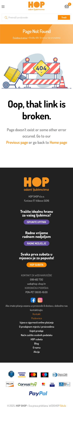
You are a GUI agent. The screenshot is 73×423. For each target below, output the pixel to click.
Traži (63, 17)
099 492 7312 (36, 279)
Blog (36, 343)
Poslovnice (36, 318)
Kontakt (36, 314)
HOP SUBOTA (36, 264)
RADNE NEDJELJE (36, 243)
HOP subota (37, 339)
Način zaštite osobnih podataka (36, 335)
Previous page (17, 142)
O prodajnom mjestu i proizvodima (36, 326)
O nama (36, 347)
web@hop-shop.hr (36, 283)
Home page (58, 142)
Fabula (63, 405)
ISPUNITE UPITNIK (36, 222)
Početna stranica (20, 37)
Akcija (37, 351)
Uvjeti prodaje (36, 330)
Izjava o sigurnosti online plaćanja (36, 322)
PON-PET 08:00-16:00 (36, 292)
